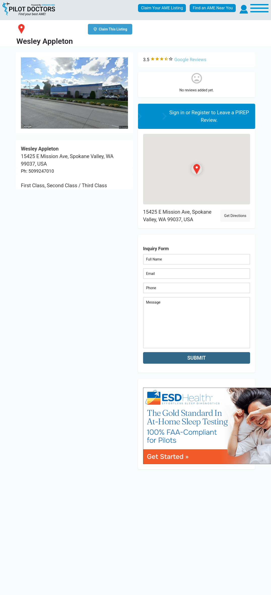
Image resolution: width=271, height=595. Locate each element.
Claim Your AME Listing (162, 8)
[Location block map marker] (196, 169)
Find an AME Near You (213, 8)
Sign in (177, 112)
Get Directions (235, 216)
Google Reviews (190, 59)
